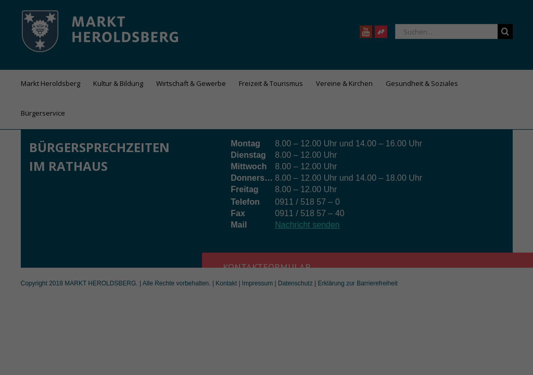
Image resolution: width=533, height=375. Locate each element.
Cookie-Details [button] (220, 322)
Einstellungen (153, 179)
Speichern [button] (266, 269)
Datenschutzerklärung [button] (271, 322)
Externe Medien (326, 202)
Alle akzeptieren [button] (266, 238)
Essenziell (190, 202)
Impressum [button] (317, 322)
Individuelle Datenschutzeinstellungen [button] (267, 299)
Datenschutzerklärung (201, 169)
